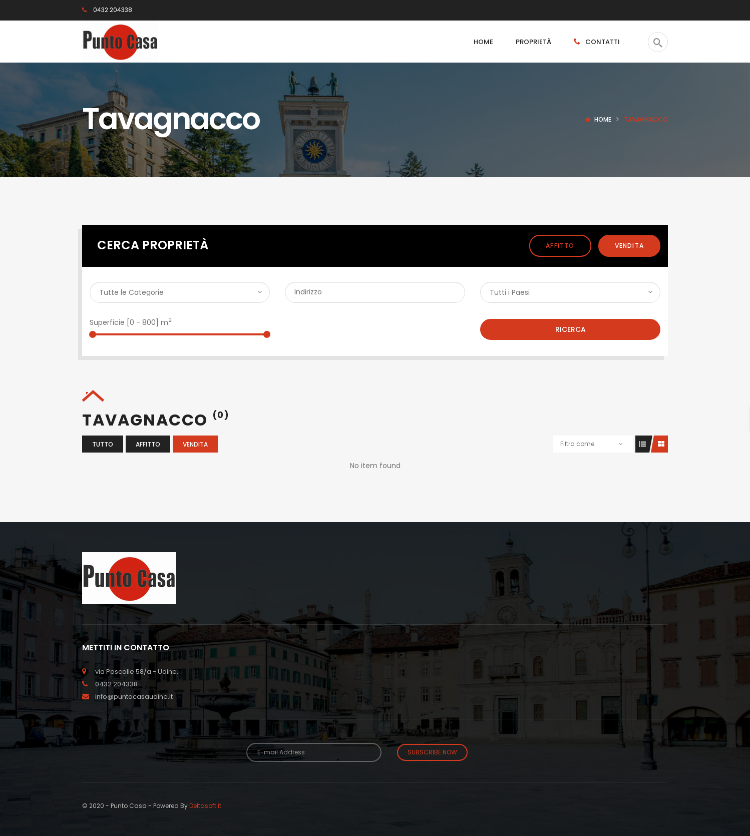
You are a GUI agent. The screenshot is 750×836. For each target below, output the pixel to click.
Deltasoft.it (205, 805)
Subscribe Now (432, 752)
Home (602, 119)
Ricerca (570, 329)
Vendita (629, 245)
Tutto (102, 444)
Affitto (560, 245)
